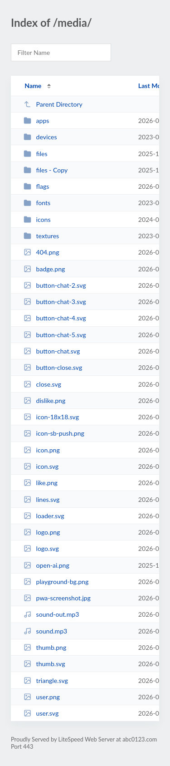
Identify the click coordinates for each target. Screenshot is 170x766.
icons (37, 219)
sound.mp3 (45, 631)
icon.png (42, 450)
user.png (42, 697)
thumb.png (45, 647)
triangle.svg (46, 680)
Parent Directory (53, 104)
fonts (37, 202)
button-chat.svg (52, 351)
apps (36, 120)
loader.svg (44, 516)
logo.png (42, 532)
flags (36, 186)
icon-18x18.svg (51, 417)
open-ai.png (46, 565)
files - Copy (46, 170)
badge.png (44, 269)
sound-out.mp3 (51, 614)
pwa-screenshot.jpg (57, 598)
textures (41, 236)
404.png (41, 252)
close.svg (42, 384)
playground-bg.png (56, 581)
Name (32, 85)
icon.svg (41, 466)
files (35, 153)
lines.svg (41, 499)
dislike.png (44, 400)
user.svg (41, 713)
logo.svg (41, 548)
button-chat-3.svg (55, 301)
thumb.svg (44, 664)
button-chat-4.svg (55, 318)
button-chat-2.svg (55, 285)
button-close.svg (53, 367)
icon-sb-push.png (54, 433)
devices (40, 137)
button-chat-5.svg (55, 335)
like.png (41, 482)
